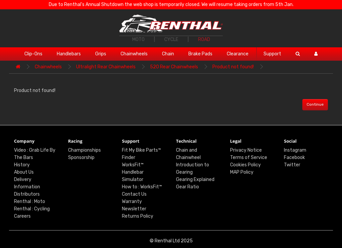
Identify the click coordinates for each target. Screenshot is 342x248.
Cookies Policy (245, 165)
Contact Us (134, 194)
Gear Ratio (187, 187)
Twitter (292, 165)
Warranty (132, 201)
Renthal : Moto (29, 201)
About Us (24, 172)
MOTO (138, 39)
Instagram (295, 150)
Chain (168, 54)
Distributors (27, 194)
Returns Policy (137, 216)
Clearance (237, 54)
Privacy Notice (246, 150)
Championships (84, 150)
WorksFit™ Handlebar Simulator (133, 172)
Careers (22, 216)
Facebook (294, 157)
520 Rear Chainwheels (174, 67)
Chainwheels (134, 54)
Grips (100, 54)
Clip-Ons (33, 54)
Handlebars (69, 54)
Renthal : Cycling (32, 209)
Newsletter (134, 209)
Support (272, 54)
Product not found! (233, 67)
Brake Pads (200, 54)
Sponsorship (81, 157)
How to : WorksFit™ (142, 187)
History (22, 165)
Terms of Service (248, 157)
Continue (315, 104)
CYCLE (171, 39)
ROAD (204, 39)
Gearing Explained (195, 179)
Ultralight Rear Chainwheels (106, 67)
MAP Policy (241, 172)
